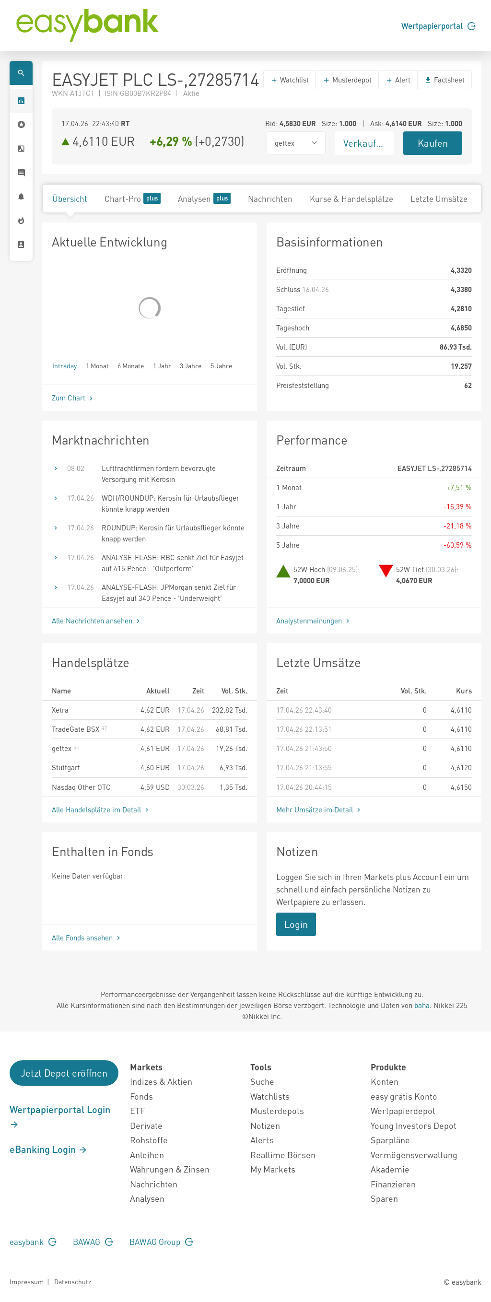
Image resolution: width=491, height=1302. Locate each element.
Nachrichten (270, 198)
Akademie (390, 1168)
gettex (66, 748)
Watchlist (289, 79)
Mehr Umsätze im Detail (319, 809)
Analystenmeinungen (313, 620)
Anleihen (147, 1154)
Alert (398, 79)
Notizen (265, 1125)
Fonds (141, 1096)
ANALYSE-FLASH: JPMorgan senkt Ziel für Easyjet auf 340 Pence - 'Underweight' (169, 592)
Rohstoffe (149, 1139)
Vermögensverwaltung (414, 1154)
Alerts (262, 1139)
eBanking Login (49, 1149)
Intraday (64, 365)
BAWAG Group (161, 1241)
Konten (384, 1081)
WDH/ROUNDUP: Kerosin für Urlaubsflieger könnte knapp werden (170, 503)
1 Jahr (162, 365)
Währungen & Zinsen (170, 1168)
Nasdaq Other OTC (81, 787)
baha (422, 1005)
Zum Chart (73, 397)
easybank (33, 1241)
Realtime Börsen (283, 1154)
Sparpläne (390, 1139)
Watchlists (270, 1096)
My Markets (272, 1168)
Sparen (384, 1198)
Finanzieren (393, 1183)
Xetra (60, 710)
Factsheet (444, 79)
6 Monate (130, 365)
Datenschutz (72, 1281)
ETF (137, 1110)
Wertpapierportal (438, 25)
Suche (262, 1081)
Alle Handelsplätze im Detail (101, 809)
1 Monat (97, 365)
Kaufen (433, 143)
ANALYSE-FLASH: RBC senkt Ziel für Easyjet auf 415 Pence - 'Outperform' (173, 562)
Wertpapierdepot (403, 1110)
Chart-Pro (133, 198)
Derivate (146, 1125)
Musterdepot (347, 79)
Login (296, 924)
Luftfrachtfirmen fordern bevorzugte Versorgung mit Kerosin (159, 473)
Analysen (204, 198)
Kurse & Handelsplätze (351, 198)
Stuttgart (66, 767)
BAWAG (93, 1241)
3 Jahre (190, 365)
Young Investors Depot (413, 1125)
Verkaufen (364, 143)
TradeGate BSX (79, 729)
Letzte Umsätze (439, 198)
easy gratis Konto (404, 1096)
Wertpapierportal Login (60, 1116)
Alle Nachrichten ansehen (97, 620)
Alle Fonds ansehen (87, 937)
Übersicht (69, 198)
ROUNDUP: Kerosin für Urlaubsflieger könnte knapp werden (173, 533)
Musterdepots (277, 1110)
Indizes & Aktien (161, 1081)
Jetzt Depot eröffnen (64, 1073)
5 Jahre (221, 365)
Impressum (27, 1281)
